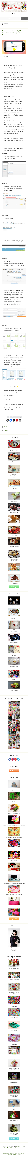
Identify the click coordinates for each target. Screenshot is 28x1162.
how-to (8, 427)
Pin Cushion (9, 1154)
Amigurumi (15, 1154)
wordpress (6, 429)
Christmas (14, 1151)
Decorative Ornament (20, 1151)
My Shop (19, 1149)
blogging (5, 427)
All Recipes (14, 587)
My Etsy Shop (14, 770)
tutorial (3, 429)
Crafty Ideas (12, 1147)
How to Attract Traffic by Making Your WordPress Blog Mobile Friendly (13, 33)
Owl (10, 1151)
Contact (22, 1146)
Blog (17, 1146)
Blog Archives (6, 1147)
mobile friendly (15, 427)
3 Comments (6, 430)
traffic (23, 427)
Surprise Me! (14, 919)
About (19, 1146)
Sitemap (8, 1149)
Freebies (19, 1154)
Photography (17, 1147)
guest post (5, 426)
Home (16, 1153)
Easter (19, 1153)
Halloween (22, 1153)
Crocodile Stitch (6, 1153)
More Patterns (14, 1138)
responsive (19, 427)
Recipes (22, 1147)
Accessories (12, 1153)
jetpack (11, 427)
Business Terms (14, 1149)
